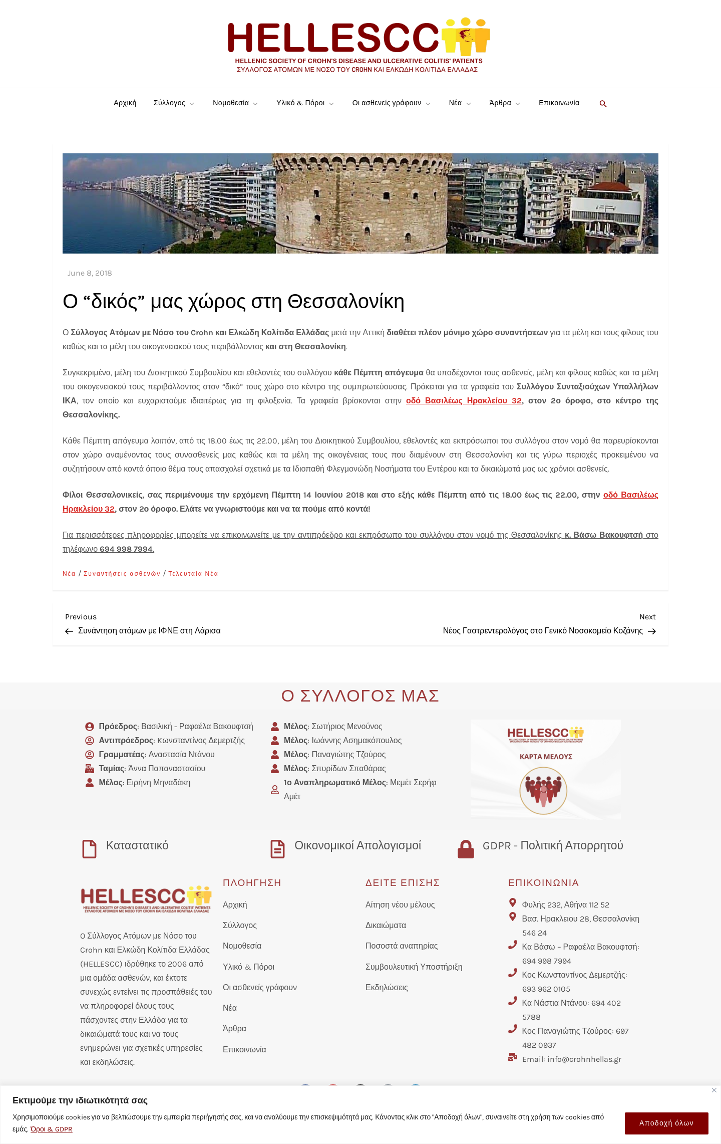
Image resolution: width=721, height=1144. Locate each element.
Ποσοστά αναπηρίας (402, 946)
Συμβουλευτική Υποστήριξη (414, 967)
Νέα (461, 103)
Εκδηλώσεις (387, 987)
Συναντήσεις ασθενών (122, 573)
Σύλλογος (175, 103)
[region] (360, 1114)
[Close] (714, 1090)
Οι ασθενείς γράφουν (392, 103)
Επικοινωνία (559, 103)
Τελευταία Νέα (193, 573)
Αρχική (125, 103)
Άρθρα (506, 103)
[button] (602, 103)
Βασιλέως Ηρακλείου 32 (473, 400)
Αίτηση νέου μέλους (400, 904)
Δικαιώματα (386, 925)
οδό (415, 400)
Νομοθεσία (236, 103)
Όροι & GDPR (52, 1129)
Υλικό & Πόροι (305, 103)
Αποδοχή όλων (666, 1123)
